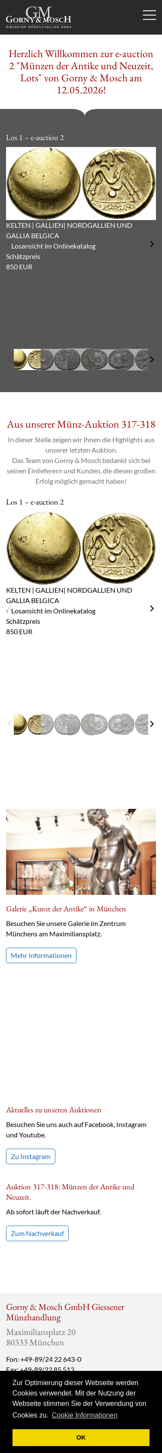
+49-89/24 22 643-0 (50, 1235)
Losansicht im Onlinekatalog (53, 246)
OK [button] (81, 1437)
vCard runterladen (44, 1320)
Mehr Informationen (41, 955)
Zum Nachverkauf (37, 1109)
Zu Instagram (31, 1032)
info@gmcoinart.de (39, 1256)
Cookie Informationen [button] (85, 1415)
